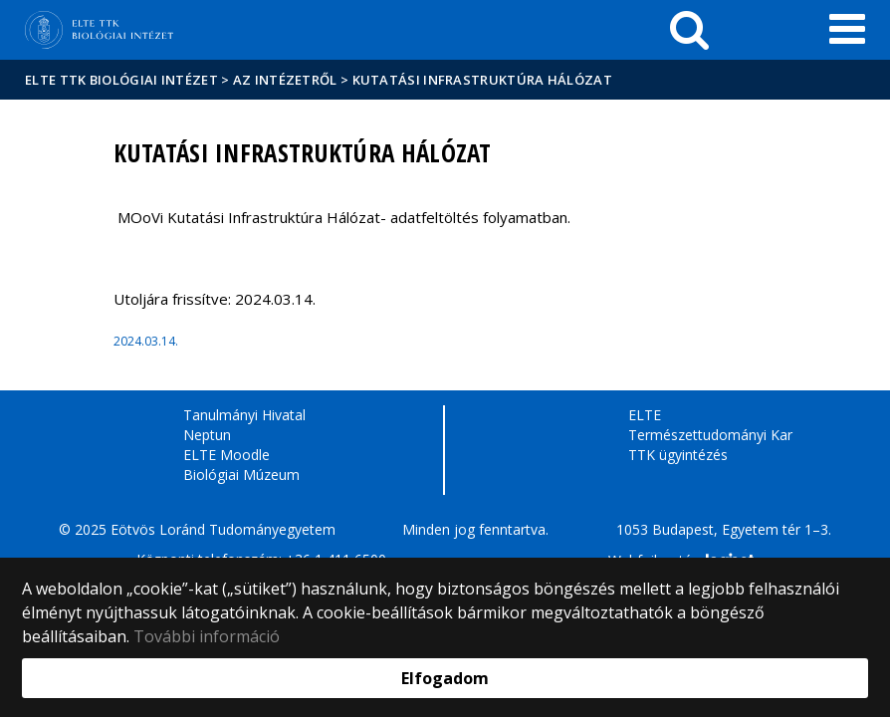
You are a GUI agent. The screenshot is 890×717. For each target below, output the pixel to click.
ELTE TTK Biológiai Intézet (121, 80)
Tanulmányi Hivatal (244, 414)
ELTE (644, 414)
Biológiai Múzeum (241, 474)
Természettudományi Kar (710, 434)
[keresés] (689, 30)
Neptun (207, 434)
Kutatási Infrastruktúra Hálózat (482, 80)
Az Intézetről (285, 80)
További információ (206, 636)
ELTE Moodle (226, 454)
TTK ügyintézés (678, 454)
